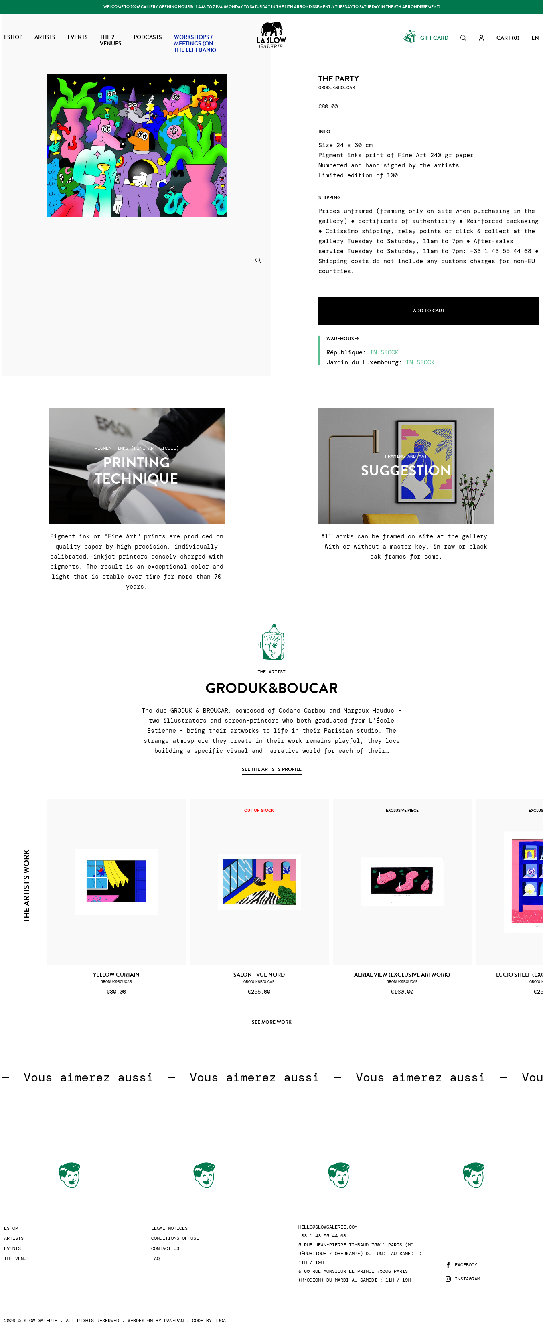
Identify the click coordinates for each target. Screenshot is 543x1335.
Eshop (11, 1228)
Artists (14, 1238)
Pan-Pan (174, 1320)
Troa (220, 1320)
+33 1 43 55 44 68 (322, 1236)
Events (12, 1248)
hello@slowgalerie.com (327, 1227)
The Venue (16, 1258)
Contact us (165, 1248)
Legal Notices (169, 1228)
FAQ (155, 1258)
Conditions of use (175, 1238)
